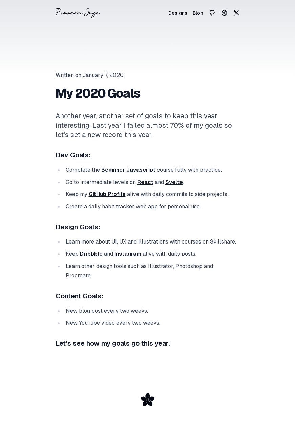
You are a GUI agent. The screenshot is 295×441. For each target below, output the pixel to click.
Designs (177, 13)
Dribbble (91, 253)
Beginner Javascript (128, 169)
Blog (198, 13)
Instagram (127, 253)
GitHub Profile (107, 194)
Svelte (174, 182)
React (145, 182)
